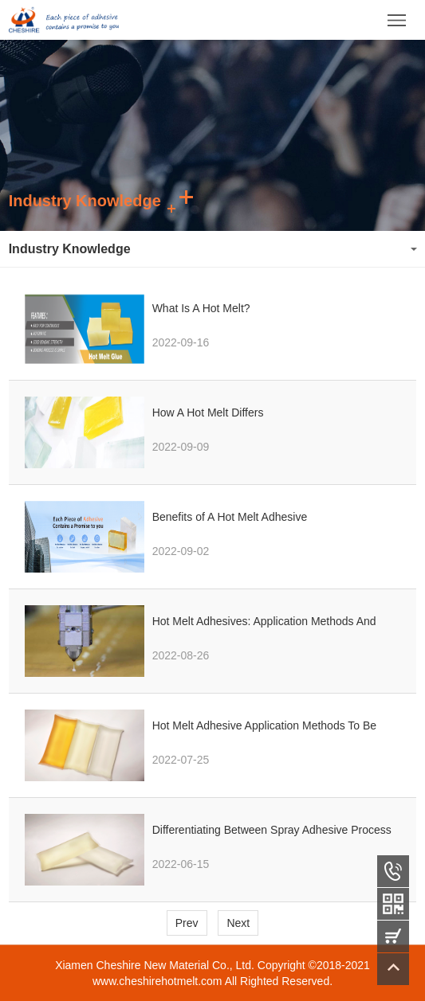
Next (238, 923)
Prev (187, 923)
